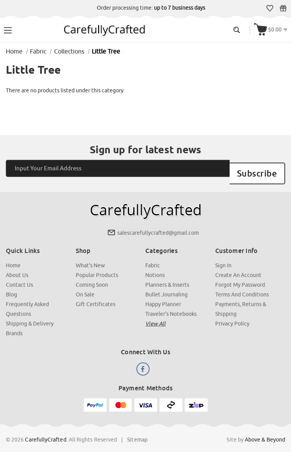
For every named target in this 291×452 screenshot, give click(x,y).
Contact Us (19, 277)
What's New (90, 258)
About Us (17, 268)
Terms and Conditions (242, 287)
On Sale (85, 287)
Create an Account (238, 268)
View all (156, 316)
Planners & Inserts (168, 277)
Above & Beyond (265, 432)
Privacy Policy (232, 316)
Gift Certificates (283, 8)
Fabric (153, 258)
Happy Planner (163, 297)
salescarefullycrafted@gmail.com (158, 225)
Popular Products (97, 268)
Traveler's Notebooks (171, 306)
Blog (11, 287)
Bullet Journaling (167, 287)
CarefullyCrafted (45, 432)
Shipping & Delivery (30, 316)
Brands (14, 326)
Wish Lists (270, 8)
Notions (155, 268)
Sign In (223, 258)
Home (13, 258)
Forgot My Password (240, 277)
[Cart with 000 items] (270, 30)
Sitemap (137, 432)
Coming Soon (92, 277)
